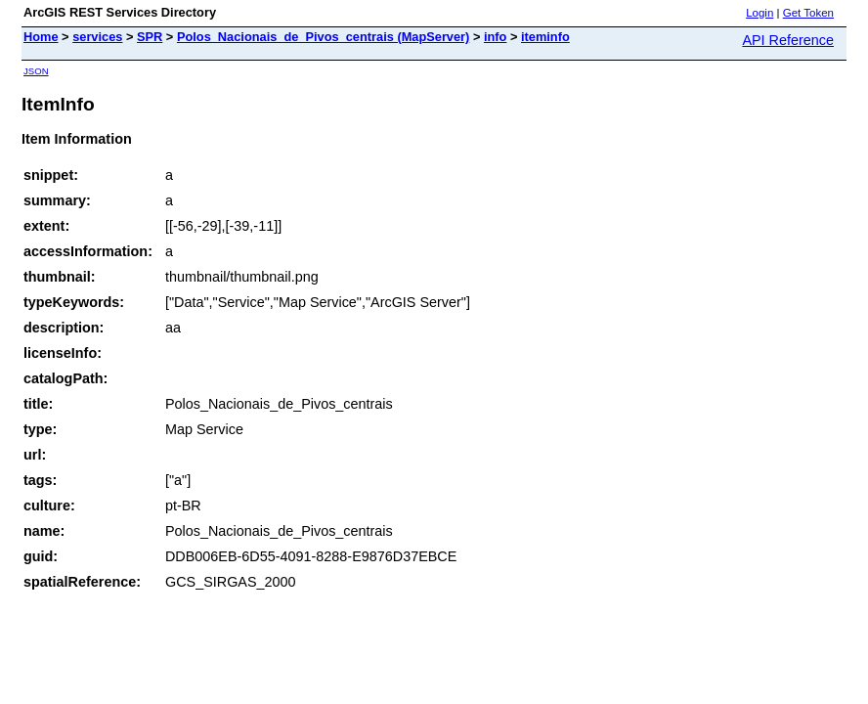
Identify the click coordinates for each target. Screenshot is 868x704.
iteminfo (545, 36)
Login (759, 13)
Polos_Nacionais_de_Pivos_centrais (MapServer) (323, 36)
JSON (36, 71)
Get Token (808, 13)
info (495, 36)
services (97, 36)
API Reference (788, 40)
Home (41, 36)
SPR (149, 36)
